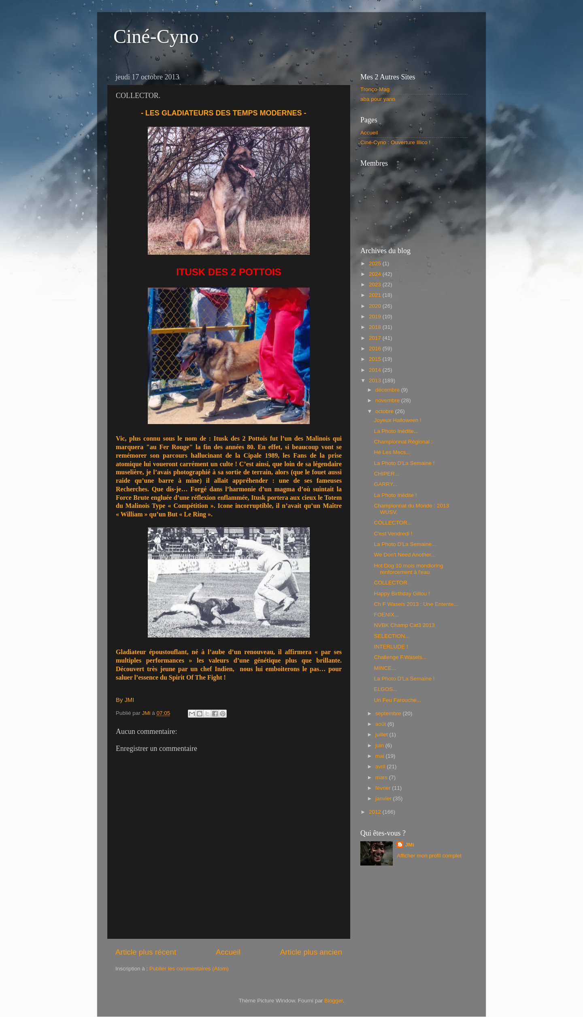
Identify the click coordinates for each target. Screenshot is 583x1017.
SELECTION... (392, 636)
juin (380, 745)
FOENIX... (386, 615)
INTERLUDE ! (391, 647)
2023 (376, 284)
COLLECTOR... (393, 523)
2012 (376, 812)
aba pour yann (377, 99)
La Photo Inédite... (396, 431)
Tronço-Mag (374, 89)
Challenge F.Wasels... (400, 657)
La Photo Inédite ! (395, 495)
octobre (385, 411)
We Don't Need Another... (405, 555)
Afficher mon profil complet (429, 856)
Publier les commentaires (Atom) (189, 969)
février (383, 788)
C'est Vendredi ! (393, 534)
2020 (376, 306)
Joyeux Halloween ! (397, 420)
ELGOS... (386, 689)
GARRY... (385, 484)
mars (382, 777)
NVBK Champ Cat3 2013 (404, 625)
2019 (376, 316)
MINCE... (385, 668)
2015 (376, 359)
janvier (384, 798)
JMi (409, 845)
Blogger (333, 1001)
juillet (382, 734)
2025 (376, 263)
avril (381, 766)
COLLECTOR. (391, 583)
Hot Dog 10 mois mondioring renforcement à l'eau (408, 569)
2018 (376, 327)
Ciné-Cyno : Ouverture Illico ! (395, 142)
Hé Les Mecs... (392, 452)
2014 (376, 370)
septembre (389, 713)
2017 (376, 338)
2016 (376, 348)
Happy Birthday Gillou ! (402, 594)
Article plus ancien (311, 952)
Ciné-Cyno (156, 36)
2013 (376, 380)
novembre (388, 400)
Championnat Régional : (403, 442)
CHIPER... (386, 474)
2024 (376, 274)
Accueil (228, 952)
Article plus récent (145, 952)
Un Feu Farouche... (397, 700)
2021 (376, 295)
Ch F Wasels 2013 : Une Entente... (416, 604)
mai (380, 756)
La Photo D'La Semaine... (405, 544)
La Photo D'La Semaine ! (404, 463)
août (381, 724)
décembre (388, 390)
